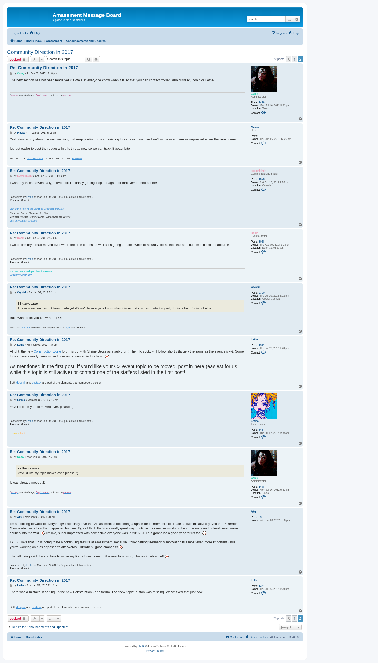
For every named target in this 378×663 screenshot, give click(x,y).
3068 (262, 241)
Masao (255, 127)
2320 (262, 292)
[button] (288, 59)
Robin (254, 233)
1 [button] (294, 59)
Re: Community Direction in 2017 (44, 67)
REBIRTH (77, 158)
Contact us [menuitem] (234, 637)
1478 (262, 102)
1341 (262, 345)
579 (261, 136)
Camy (254, 93)
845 (261, 429)
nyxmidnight (258, 170)
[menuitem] (34, 33)
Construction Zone (47, 351)
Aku (253, 511)
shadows (25, 327)
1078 (262, 179)
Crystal (255, 287)
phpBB (142, 646)
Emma (255, 421)
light (68, 327)
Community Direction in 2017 (40, 52)
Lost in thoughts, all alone (23, 220)
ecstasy (36, 382)
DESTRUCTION (35, 158)
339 (261, 517)
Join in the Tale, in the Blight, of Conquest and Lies (37, 209)
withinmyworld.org (21, 274)
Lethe (29, 197)
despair (21, 382)
